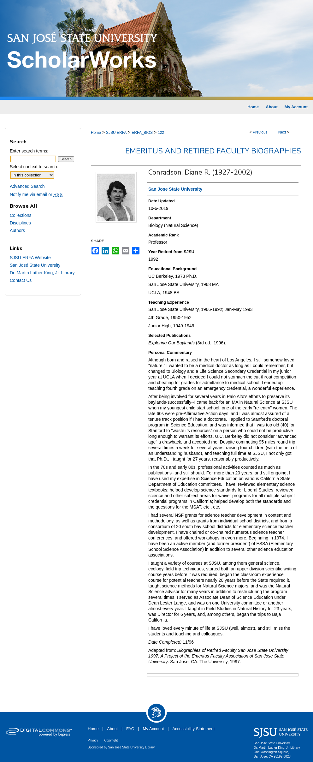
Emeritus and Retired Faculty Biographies (213, 151)
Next (282, 132)
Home (96, 132)
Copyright (111, 740)
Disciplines (20, 222)
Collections (20, 215)
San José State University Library (131, 747)
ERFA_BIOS (142, 132)
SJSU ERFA (116, 132)
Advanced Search (27, 186)
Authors (17, 230)
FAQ (130, 728)
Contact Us (21, 280)
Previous (260, 132)
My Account (153, 728)
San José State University (35, 265)
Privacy (93, 740)
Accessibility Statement (193, 728)
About (112, 728)
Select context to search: (34, 166)
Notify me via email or (36, 194)
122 (161, 132)
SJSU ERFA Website (30, 257)
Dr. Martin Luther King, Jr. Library (42, 272)
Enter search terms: (29, 150)
